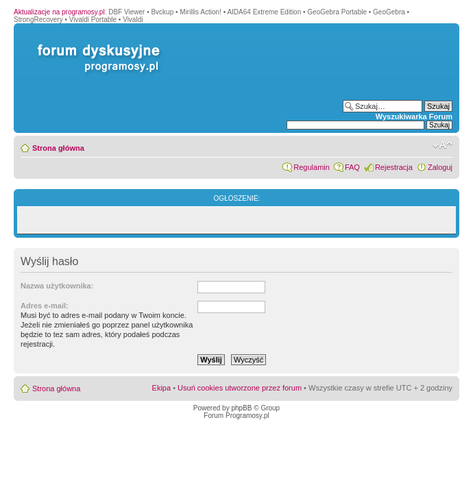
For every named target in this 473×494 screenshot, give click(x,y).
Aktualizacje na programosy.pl (59, 12)
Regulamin (311, 167)
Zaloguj (440, 167)
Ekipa (161, 388)
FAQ (352, 167)
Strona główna (58, 148)
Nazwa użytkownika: (57, 286)
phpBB (241, 408)
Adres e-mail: (45, 305)
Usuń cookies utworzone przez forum (240, 388)
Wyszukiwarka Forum (414, 116)
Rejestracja (394, 167)
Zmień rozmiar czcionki (442, 145)
